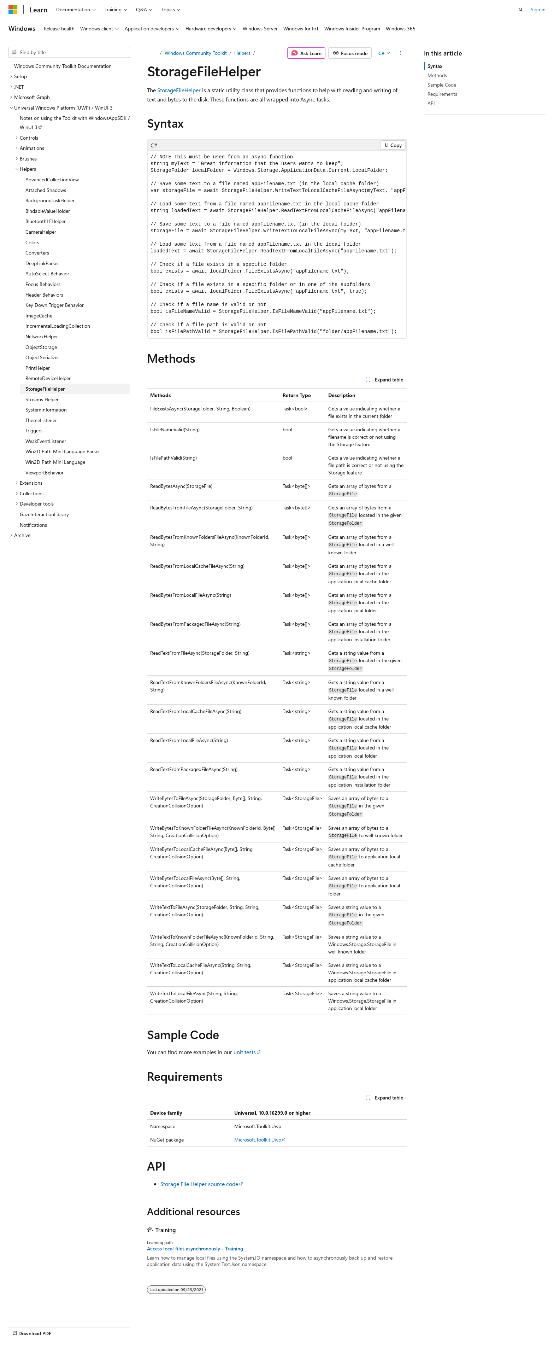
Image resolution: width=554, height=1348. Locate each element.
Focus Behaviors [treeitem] (42, 284)
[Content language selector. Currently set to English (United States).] (40, 1325)
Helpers (242, 52)
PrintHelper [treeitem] (37, 367)
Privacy (410, 1326)
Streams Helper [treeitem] (42, 399)
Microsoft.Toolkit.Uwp (257, 1139)
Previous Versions (320, 1326)
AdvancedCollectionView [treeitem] (52, 179)
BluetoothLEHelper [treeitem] (45, 221)
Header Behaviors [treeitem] (44, 294)
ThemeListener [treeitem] (41, 420)
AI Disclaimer (279, 1326)
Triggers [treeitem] (33, 430)
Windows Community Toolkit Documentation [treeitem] (63, 66)
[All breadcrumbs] (153, 53)
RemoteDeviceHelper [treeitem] (48, 378)
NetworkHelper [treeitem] (41, 336)
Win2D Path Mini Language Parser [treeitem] (62, 451)
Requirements (442, 94)
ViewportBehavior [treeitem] (44, 472)
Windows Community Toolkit (196, 52)
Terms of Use (446, 1326)
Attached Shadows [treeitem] (45, 190)
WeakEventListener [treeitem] (45, 441)
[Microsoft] (13, 9)
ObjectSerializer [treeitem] (42, 357)
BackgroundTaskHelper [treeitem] (50, 200)
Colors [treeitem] (32, 242)
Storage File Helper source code (199, 1183)
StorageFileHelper (179, 90)
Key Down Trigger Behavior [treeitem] (54, 305)
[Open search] (521, 9)
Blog (352, 1326)
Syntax (435, 66)
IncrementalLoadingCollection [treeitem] (57, 325)
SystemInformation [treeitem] (46, 409)
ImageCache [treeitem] (38, 315)
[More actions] (401, 53)
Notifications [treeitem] (33, 524)
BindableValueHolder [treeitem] (47, 211)
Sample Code (442, 84)
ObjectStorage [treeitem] (41, 347)
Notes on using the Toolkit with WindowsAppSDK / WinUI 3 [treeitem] (75, 122)
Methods (437, 75)
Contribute (382, 1326)
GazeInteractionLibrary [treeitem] (44, 514)
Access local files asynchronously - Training (195, 1248)
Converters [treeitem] (37, 252)
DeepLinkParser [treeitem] (42, 263)
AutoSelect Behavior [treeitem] (47, 273)
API (431, 103)
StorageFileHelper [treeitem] (45, 388)
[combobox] (69, 52)
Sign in (538, 9)
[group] (277, 244)
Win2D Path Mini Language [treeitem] (55, 462)
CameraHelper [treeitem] (40, 231)
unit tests (245, 1052)
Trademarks (480, 1326)
